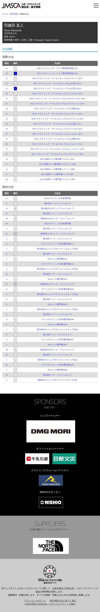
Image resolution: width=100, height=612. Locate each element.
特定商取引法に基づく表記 (63, 601)
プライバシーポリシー (35, 601)
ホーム (5, 14)
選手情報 (14, 14)
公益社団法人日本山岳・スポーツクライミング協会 (50, 604)
